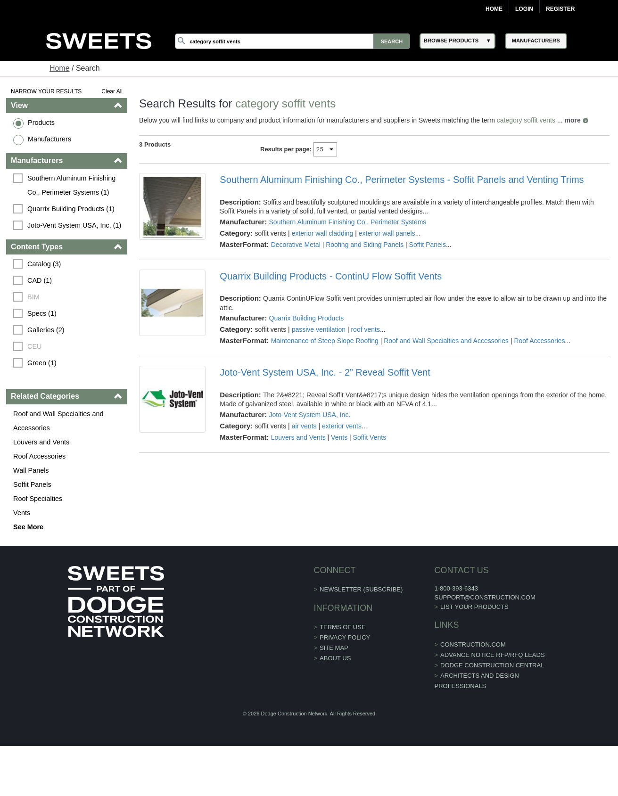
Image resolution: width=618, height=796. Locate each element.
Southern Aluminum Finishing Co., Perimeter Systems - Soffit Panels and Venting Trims (402, 179)
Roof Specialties (37, 498)
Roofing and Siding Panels (365, 244)
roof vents (365, 329)
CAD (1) (39, 280)
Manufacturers (49, 139)
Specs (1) (42, 313)
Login (524, 9)
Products (41, 122)
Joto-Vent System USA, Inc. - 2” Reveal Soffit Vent (325, 372)
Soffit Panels (32, 484)
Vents (21, 513)
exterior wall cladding (323, 233)
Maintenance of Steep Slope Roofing (325, 341)
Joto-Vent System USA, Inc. (310, 415)
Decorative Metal (296, 244)
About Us (335, 658)
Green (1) (42, 363)
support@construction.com (484, 597)
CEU (34, 346)
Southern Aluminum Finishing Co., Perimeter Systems (348, 222)
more (572, 120)
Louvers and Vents (41, 442)
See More (28, 527)
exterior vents (342, 426)
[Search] (292, 41)
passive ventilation (319, 329)
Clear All (112, 91)
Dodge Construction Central (492, 665)
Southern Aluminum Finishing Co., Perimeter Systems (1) (72, 185)
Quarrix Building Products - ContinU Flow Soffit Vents (331, 276)
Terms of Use (343, 627)
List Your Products (474, 606)
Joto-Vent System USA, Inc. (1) (74, 225)
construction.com (473, 644)
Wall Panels (31, 470)
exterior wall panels (387, 233)
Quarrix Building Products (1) (71, 209)
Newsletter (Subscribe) (361, 589)
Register (560, 9)
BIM (33, 297)
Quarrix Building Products (306, 318)
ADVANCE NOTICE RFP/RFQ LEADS (492, 654)
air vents (304, 426)
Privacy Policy (345, 637)
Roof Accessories (39, 456)
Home (494, 9)
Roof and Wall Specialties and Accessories (58, 421)
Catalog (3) (44, 264)
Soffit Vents (370, 437)
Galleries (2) (45, 330)
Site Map (334, 647)
